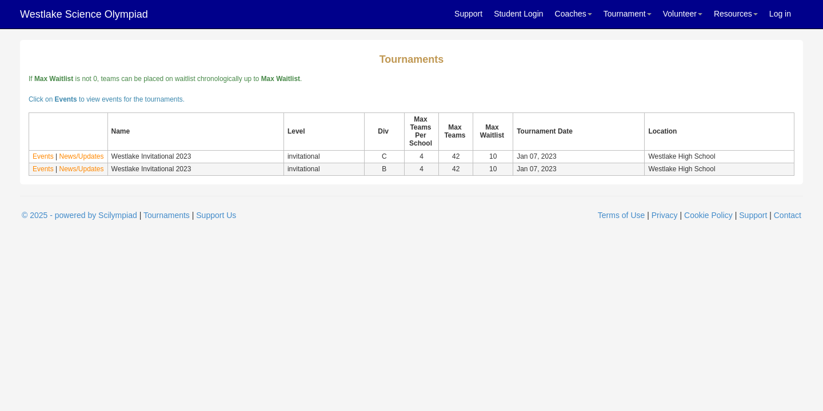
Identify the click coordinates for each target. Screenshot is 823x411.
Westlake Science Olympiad (84, 14)
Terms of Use (621, 215)
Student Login (518, 13)
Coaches (573, 13)
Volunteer (682, 13)
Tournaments (166, 215)
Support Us (216, 215)
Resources (736, 13)
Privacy (665, 215)
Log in (780, 13)
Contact (787, 215)
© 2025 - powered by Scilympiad (79, 215)
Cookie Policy (708, 215)
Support (468, 13)
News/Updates (81, 156)
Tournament (628, 13)
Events (43, 156)
